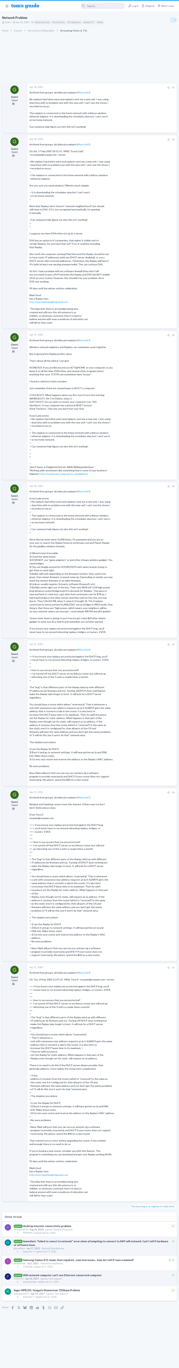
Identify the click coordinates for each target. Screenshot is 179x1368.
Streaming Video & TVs (141, 332)
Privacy (98, 1363)
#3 (116, 335)
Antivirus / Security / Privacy (143, 275)
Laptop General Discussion (60, 1229)
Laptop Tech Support (52, 1282)
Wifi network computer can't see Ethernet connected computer (63, 1278)
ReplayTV (90, 22)
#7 (116, 967)
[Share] (111, 87)
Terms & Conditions (123, 1363)
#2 (116, 139)
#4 (116, 486)
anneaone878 (22, 1229)
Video (101, 22)
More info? (85, 92)
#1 (116, 87)
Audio (132, 237)
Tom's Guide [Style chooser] (150, 1348)
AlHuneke (29, 1232)
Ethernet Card (44, 22)
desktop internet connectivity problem (48, 1226)
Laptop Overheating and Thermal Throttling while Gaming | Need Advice (151, 201)
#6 (116, 792)
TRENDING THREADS (134, 190)
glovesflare (20, 1248)
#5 (116, 644)
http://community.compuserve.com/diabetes (65, 473)
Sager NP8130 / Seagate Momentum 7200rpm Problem (48, 1293)
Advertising (51, 1363)
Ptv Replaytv (75, 22)
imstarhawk (21, 1267)
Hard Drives (60, 22)
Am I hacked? (142, 265)
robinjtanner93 (22, 1297)
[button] (6, 6)
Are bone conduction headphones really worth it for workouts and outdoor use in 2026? (151, 225)
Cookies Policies (76, 1363)
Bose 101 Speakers (145, 302)
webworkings (31, 1285)
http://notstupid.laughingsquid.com (50, 301)
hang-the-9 (30, 1251)
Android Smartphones (54, 1248)
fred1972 (20, 1282)
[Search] (84, 6)
